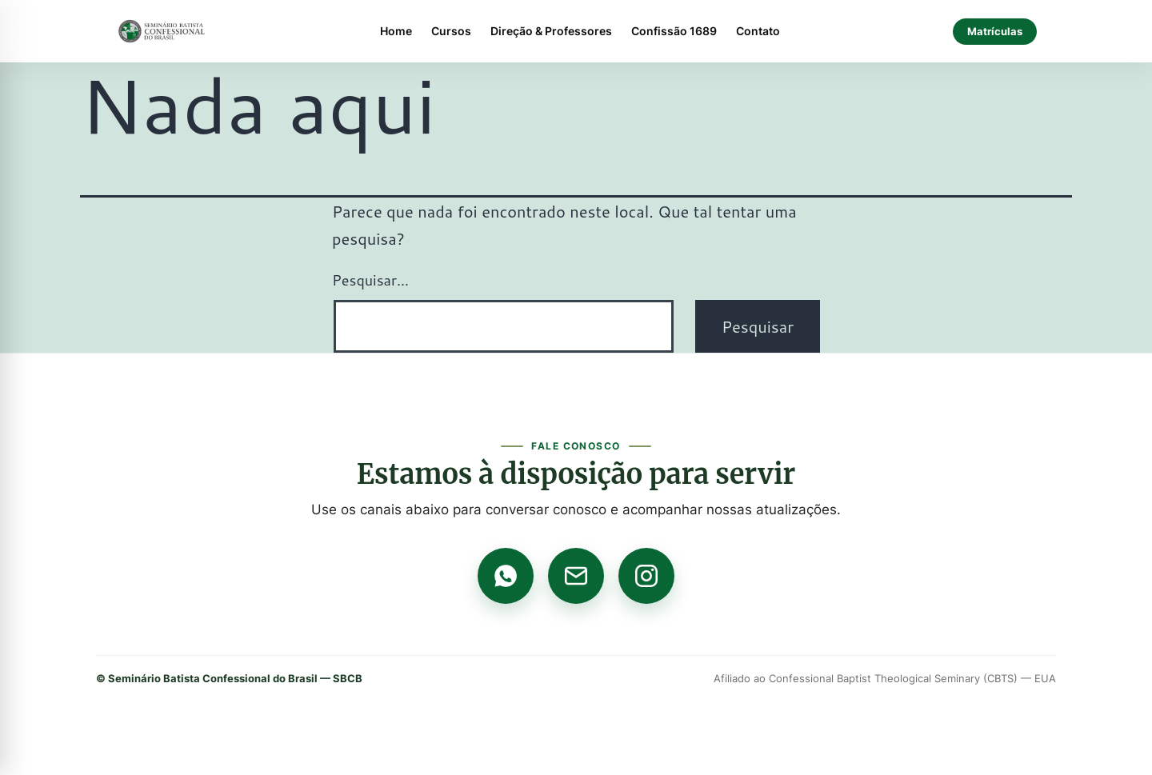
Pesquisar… (370, 280)
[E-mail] (576, 576)
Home (396, 31)
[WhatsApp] (506, 576)
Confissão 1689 (674, 31)
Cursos (451, 31)
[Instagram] (646, 576)
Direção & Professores (551, 31)
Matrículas (994, 31)
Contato (758, 31)
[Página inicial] (161, 31)
